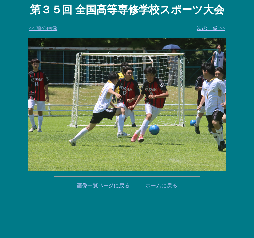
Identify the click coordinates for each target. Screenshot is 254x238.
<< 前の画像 (43, 28)
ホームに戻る (161, 185)
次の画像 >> (211, 28)
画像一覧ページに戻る (103, 185)
